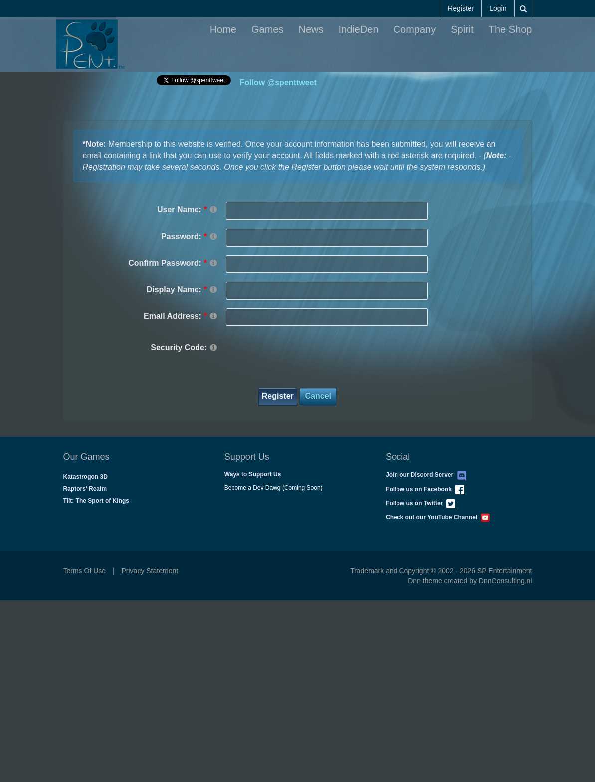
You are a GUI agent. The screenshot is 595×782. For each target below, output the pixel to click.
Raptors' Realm (85, 488)
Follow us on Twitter (420, 503)
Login (497, 8)
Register (461, 8)
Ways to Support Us (252, 474)
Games (267, 29)
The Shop (510, 29)
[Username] (327, 210)
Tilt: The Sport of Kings (96, 500)
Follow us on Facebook (425, 489)
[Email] (327, 317)
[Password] (327, 237)
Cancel (318, 396)
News (311, 29)
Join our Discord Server (426, 474)
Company (415, 29)
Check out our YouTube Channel (438, 517)
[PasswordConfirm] (327, 264)
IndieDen (359, 29)
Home (223, 29)
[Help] (213, 209)
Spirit (462, 29)
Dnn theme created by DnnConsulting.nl (470, 581)
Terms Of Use (84, 571)
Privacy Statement (150, 571)
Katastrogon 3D (85, 476)
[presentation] (302, 359)
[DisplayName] (327, 290)
